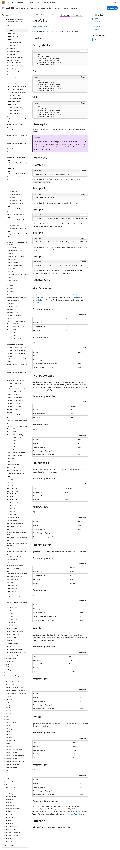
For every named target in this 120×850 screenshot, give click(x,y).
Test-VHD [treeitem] (10, 646)
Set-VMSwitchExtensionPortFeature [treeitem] (16, 595)
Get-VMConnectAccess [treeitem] (14, 51)
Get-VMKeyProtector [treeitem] (13, 101)
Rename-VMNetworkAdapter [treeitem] (16, 435)
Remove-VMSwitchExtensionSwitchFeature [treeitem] (17, 420)
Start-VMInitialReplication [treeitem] (15, 620)
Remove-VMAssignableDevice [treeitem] (16, 321)
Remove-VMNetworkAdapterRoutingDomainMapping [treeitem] (17, 364)
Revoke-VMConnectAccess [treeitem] (15, 473)
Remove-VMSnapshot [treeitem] (14, 403)
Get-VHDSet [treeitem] (11, 33)
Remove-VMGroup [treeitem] (13, 333)
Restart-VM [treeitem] (10, 461)
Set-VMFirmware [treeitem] (12, 497)
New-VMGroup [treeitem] (12, 292)
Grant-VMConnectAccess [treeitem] (15, 250)
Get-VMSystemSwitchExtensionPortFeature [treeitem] (17, 233)
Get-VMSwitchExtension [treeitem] (14, 200)
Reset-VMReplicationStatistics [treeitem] (16, 453)
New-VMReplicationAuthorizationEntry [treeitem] (17, 296)
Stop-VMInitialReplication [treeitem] (15, 631)
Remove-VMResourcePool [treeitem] (15, 392)
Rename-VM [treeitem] (11, 429)
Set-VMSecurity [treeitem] (12, 585)
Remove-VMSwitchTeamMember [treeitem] (17, 426)
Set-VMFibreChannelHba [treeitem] (14, 494)
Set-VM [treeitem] (9, 482)
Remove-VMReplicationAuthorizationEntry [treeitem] (17, 387)
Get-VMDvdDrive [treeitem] (12, 54)
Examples (97, 24)
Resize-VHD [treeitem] (10, 458)
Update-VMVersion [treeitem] (13, 655)
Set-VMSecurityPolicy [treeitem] (13, 588)
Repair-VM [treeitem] (10, 450)
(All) (34, 342)
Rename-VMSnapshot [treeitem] (14, 444)
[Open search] (111, 2)
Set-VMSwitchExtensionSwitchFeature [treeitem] (17, 602)
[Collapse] (25, 15)
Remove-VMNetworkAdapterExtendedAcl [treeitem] (17, 357)
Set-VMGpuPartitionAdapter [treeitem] (16, 503)
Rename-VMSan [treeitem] (12, 441)
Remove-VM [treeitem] (11, 318)
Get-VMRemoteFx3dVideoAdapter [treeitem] (16, 156)
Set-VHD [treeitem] (10, 479)
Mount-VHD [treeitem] (11, 271)
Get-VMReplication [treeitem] (13, 168)
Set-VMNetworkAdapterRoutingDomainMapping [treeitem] (17, 543)
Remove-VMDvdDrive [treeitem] (13, 324)
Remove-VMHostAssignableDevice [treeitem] (15, 343)
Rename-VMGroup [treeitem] (13, 432)
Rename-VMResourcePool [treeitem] (15, 438)
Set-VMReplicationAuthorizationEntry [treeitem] (17, 572)
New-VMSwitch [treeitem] (12, 306)
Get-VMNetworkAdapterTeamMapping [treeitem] (17, 143)
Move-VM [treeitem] (10, 277)
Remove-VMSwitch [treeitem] (13, 409)
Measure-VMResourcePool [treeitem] (15, 265)
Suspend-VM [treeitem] (11, 640)
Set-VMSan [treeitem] (10, 582)
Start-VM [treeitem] (10, 614)
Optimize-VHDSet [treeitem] (12, 312)
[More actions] (86, 15)
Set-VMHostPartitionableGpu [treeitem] (16, 515)
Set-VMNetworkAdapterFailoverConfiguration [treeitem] (17, 532)
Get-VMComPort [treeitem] (12, 48)
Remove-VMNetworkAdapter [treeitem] (16, 350)
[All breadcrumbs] (34, 15)
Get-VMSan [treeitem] (10, 183)
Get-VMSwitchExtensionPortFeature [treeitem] (16, 207)
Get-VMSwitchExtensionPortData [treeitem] (17, 203)
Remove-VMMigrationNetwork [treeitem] (16, 347)
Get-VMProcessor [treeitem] (12, 152)
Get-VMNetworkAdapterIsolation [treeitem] (17, 130)
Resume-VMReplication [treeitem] (14, 470)
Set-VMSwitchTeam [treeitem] (13, 608)
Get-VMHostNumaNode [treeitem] (14, 84)
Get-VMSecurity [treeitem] (12, 189)
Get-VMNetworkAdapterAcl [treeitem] (15, 113)
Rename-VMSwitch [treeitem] (13, 447)
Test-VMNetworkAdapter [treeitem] (14, 649)
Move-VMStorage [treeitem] (12, 280)
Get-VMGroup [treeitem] (11, 69)
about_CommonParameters (72, 814)
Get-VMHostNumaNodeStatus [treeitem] (16, 87)
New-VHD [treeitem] (10, 286)
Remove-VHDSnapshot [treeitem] (14, 315)
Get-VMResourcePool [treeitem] (13, 180)
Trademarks (82, 844)
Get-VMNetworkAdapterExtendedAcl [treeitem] (17, 117)
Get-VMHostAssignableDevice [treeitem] (16, 78)
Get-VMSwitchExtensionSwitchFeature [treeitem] (17, 219)
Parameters (97, 26)
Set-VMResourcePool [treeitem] (13, 579)
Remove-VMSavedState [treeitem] (14, 398)
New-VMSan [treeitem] (11, 303)
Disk (34, 595)
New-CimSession (79, 297)
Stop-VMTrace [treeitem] (11, 637)
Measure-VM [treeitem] (11, 259)
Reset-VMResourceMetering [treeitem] (15, 456)
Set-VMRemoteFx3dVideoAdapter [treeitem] (16, 564)
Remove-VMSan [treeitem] (12, 395)
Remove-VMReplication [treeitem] (14, 383)
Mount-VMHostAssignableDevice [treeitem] (17, 274)
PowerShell (40, 15)
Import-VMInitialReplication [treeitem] (15, 256)
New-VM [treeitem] (10, 289)
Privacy (43, 844)
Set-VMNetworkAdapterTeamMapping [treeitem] (17, 551)
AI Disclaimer (6, 844)
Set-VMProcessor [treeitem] (12, 560)
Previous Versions (18, 844)
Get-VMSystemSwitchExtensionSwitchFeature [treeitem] (17, 241)
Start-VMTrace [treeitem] (11, 623)
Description (96, 21)
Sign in (115, 3)
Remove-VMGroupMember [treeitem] (15, 336)
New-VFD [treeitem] (10, 283)
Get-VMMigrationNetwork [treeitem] (15, 107)
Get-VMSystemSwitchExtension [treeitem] (16, 228)
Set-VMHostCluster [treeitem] (13, 512)
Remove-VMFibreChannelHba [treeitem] (16, 327)
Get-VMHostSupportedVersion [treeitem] (16, 92)
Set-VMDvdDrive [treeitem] (12, 491)
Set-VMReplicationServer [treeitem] (14, 576)
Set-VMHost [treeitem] (11, 509)
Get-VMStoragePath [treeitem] (13, 194)
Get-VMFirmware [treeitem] (12, 60)
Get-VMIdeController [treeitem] (13, 95)
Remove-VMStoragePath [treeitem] (14, 406)
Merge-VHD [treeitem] (11, 268)
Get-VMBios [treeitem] (11, 45)
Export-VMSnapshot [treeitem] (13, 27)
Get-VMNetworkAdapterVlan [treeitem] (16, 149)
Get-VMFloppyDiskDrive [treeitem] (14, 63)
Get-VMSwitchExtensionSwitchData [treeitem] (16, 213)
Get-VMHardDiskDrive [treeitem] (14, 72)
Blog (27, 844)
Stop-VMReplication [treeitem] (13, 634)
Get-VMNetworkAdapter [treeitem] (14, 110)
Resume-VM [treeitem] (11, 467)
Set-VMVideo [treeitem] (11, 611)
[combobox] (15, 20)
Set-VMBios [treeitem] (10, 485)
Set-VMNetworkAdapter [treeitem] (14, 526)
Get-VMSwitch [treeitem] (11, 197)
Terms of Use (73, 844)
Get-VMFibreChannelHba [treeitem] (15, 57)
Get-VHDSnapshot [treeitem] (13, 36)
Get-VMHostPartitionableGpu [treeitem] (16, 90)
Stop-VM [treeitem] (10, 626)
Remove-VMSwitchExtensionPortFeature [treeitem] (16, 413)
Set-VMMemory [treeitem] (12, 521)
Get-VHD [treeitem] (10, 30)
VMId (35, 770)
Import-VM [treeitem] (10, 253)
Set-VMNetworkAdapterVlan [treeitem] (16, 557)
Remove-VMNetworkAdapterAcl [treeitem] (17, 353)
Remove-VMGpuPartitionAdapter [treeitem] (17, 330)
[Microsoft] (3, 2)
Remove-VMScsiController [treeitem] (15, 400)
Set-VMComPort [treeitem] (12, 488)
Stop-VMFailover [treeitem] (12, 628)
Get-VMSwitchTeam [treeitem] (13, 225)
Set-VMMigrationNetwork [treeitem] (15, 523)
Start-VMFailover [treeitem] (12, 617)
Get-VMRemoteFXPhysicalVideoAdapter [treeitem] (17, 162)
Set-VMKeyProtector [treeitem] (13, 518)
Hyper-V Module (43, 26)
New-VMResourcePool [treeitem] (14, 300)
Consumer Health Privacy (57, 844)
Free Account (112, 8)
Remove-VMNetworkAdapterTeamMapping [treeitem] (17, 372)
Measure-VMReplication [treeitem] (14, 262)
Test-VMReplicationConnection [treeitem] (16, 652)
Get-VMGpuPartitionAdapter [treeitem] (16, 66)
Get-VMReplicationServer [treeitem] (15, 177)
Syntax (96, 19)
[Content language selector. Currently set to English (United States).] (11, 839)
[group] (60, 219)
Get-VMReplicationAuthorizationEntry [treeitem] (17, 172)
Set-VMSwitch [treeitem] (11, 591)
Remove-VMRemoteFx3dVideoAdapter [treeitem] (16, 379)
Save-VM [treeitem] (10, 476)
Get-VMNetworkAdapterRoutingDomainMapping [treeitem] (17, 135)
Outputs (96, 29)
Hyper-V (48, 15)
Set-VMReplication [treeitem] (13, 568)
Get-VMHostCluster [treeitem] (13, 81)
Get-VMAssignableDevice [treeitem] (15, 42)
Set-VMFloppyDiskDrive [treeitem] (14, 500)
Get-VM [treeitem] (9, 39)
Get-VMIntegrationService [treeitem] (15, 98)
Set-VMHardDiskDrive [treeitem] (14, 506)
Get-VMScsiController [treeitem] (14, 186)
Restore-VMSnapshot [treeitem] (13, 464)
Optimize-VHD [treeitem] (11, 309)
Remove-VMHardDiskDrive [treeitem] (15, 339)
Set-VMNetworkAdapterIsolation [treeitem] (17, 537)
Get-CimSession (39, 300)
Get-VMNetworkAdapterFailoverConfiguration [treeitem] (17, 124)
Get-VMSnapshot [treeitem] (12, 191)
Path (34, 684)
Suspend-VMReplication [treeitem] (14, 643)
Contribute (35, 844)
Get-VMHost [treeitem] (11, 75)
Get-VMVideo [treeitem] (11, 247)
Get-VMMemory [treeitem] (12, 104)
